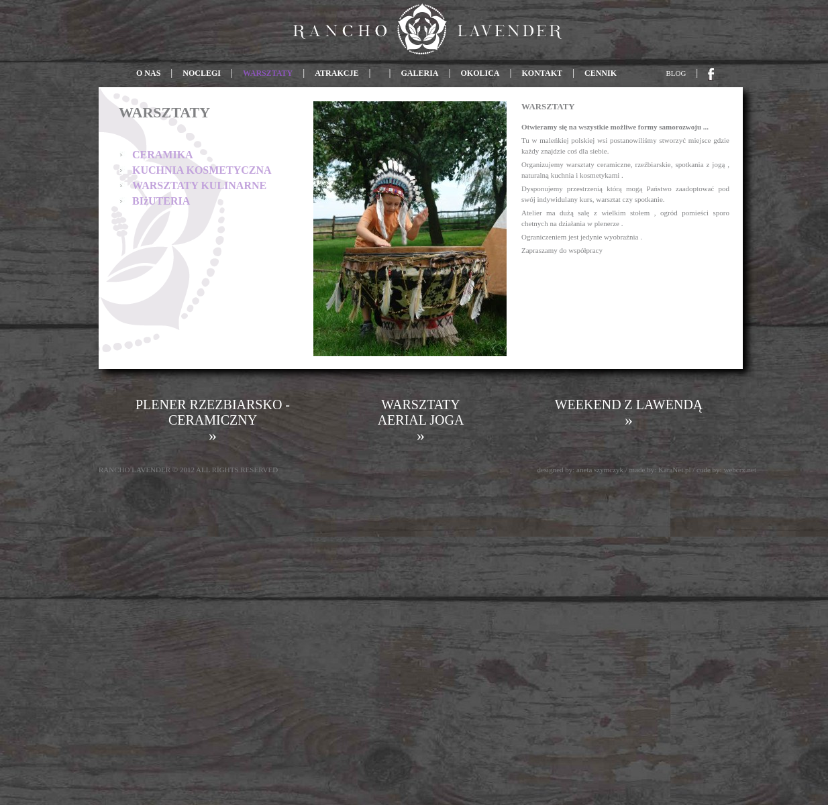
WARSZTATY (268, 73)
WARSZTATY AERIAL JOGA (421, 420)
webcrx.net (739, 470)
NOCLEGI (202, 73)
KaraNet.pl (674, 470)
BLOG (676, 73)
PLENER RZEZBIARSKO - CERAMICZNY (213, 420)
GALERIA (419, 73)
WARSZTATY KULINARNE (199, 185)
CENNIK (600, 73)
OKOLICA (480, 73)
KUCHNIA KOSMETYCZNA (202, 170)
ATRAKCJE (336, 73)
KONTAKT (542, 73)
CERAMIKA (162, 154)
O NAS (149, 73)
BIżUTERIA (161, 201)
